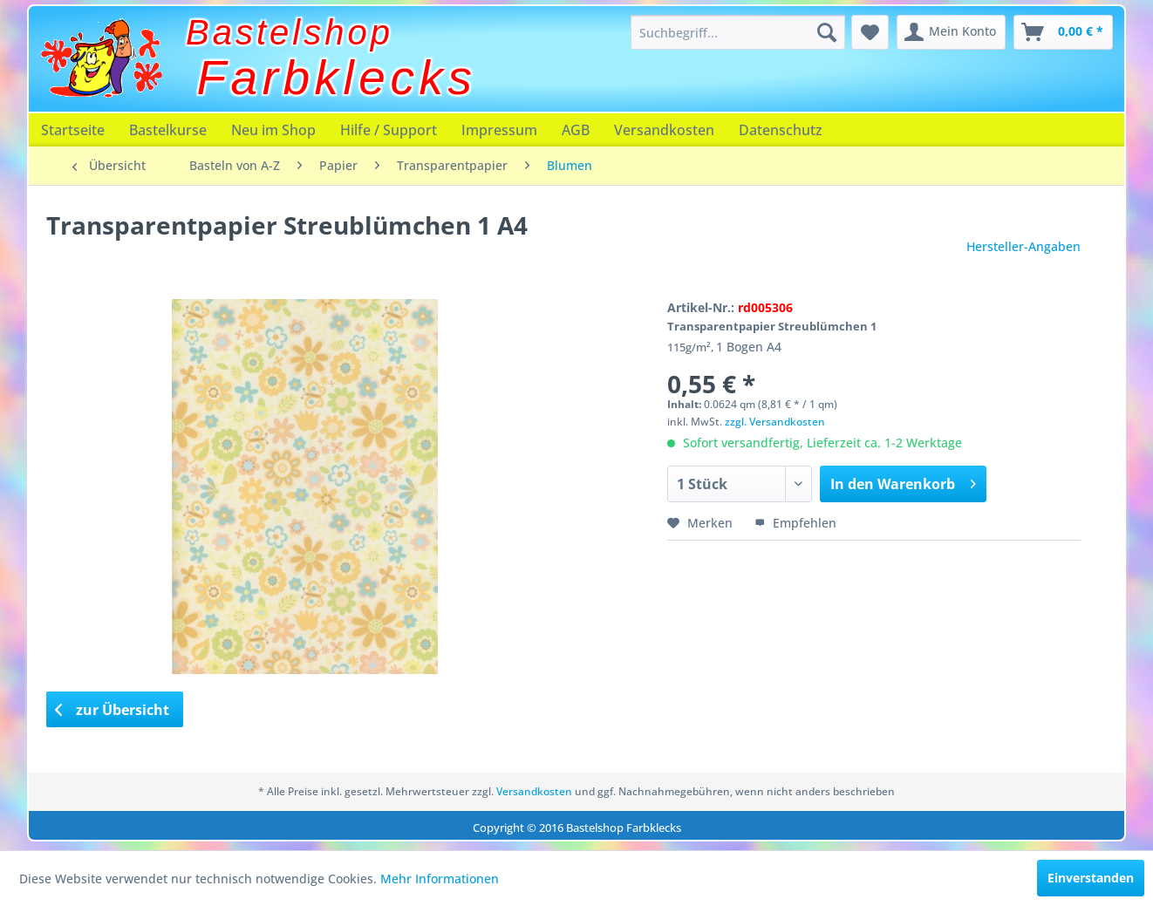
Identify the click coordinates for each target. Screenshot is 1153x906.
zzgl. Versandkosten (775, 421)
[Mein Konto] (951, 32)
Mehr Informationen (439, 878)
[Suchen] (826, 32)
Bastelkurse (168, 130)
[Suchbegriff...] (738, 32)
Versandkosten (664, 130)
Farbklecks (337, 78)
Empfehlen (795, 522)
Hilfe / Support (388, 130)
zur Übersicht (112, 709)
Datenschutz (780, 130)
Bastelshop (289, 32)
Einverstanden (1090, 877)
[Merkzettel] (870, 32)
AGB (576, 130)
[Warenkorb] (1063, 32)
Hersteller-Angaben (1023, 246)
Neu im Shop (273, 130)
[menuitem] (738, 32)
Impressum (499, 130)
